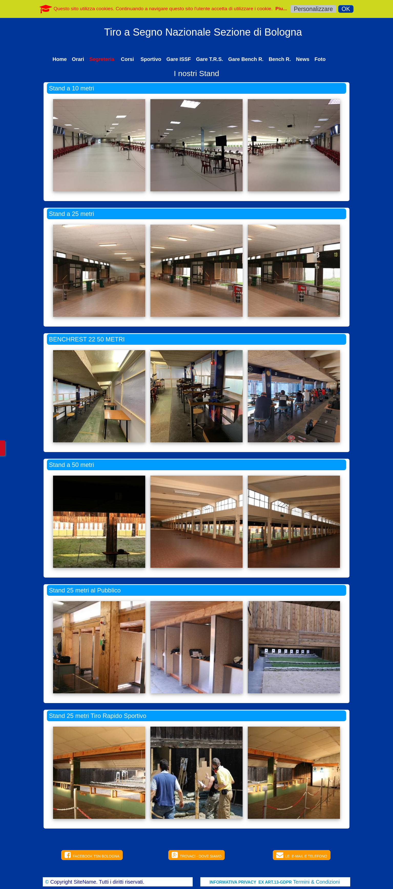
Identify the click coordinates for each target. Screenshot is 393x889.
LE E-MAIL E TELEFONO (301, 855)
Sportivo (150, 59)
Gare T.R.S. (209, 59)
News (302, 59)
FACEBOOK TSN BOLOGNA (92, 855)
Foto (320, 59)
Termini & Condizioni (316, 882)
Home (60, 59)
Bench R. (280, 59)
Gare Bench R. (246, 59)
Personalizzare (313, 9)
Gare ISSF (179, 59)
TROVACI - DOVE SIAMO (196, 855)
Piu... (281, 8)
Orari (78, 59)
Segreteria (102, 59)
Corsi (128, 59)
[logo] (203, 37)
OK (346, 9)
